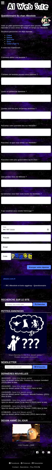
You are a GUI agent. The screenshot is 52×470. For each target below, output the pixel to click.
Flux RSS (35, 467)
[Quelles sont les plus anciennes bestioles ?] (26, 115)
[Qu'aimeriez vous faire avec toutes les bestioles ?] (26, 200)
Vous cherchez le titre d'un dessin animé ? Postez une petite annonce (26, 335)
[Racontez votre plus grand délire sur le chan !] (26, 166)
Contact (15, 467)
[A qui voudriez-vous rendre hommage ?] (26, 217)
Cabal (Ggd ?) (13, 44)
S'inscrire (39, 367)
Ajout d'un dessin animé (22, 378)
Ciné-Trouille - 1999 (26, 435)
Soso (9, 42)
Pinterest (25, 463)
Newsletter (37, 463)
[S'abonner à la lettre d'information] (18, 367)
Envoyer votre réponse (39, 267)
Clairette (10, 40)
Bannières (24, 467)
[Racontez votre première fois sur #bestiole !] (26, 132)
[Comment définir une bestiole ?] (26, 64)
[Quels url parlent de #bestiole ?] (26, 98)
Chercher (40, 304)
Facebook (14, 463)
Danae (9, 37)
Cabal (9, 35)
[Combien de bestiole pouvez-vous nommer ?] (26, 81)
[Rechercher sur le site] (18, 304)
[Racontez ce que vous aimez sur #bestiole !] (26, 149)
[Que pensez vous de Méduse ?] (26, 183)
